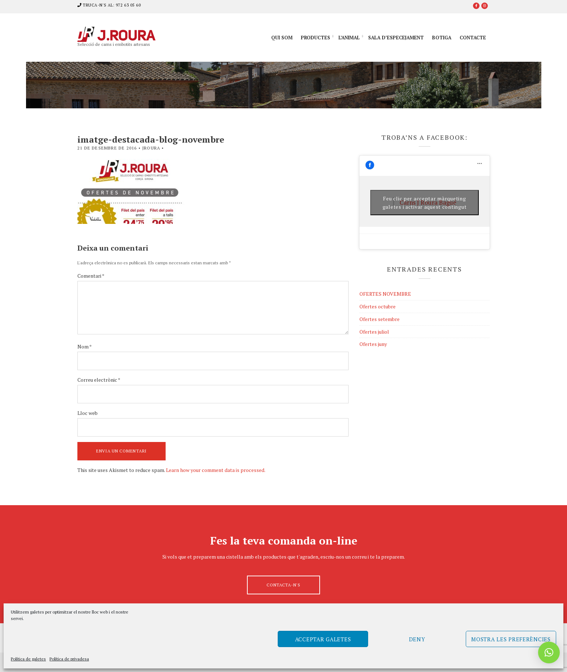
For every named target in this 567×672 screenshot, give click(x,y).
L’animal (349, 37)
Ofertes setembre (379, 319)
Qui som (282, 37)
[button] (549, 652)
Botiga (441, 37)
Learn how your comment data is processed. (215, 470)
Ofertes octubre (377, 306)
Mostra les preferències (511, 639)
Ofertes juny (373, 344)
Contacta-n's (283, 585)
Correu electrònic (98, 379)
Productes (315, 37)
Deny (417, 639)
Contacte (473, 37)
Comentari (91, 275)
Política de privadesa (69, 659)
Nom (84, 346)
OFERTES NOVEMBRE (385, 293)
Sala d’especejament (396, 37)
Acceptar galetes (323, 639)
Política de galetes (28, 659)
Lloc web (87, 412)
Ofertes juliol (374, 331)
